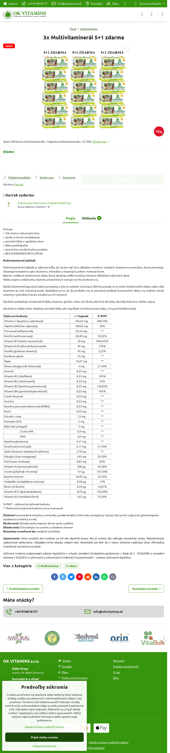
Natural (18, 184)
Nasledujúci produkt (146, 589)
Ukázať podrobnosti (44, 746)
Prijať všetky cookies (44, 737)
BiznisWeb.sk (97, 748)
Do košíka (122, 164)
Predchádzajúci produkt (23, 589)
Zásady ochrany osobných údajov (108, 742)
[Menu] (162, 14)
